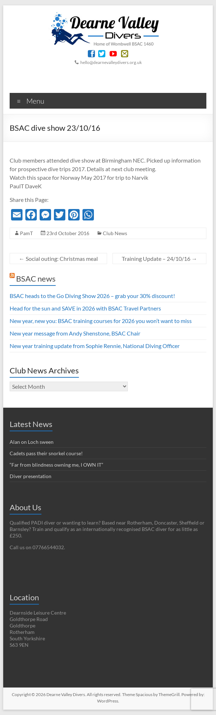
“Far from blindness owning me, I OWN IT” (56, 465)
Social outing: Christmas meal (58, 258)
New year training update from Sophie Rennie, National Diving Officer (95, 345)
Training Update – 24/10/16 (159, 258)
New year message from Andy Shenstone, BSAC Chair (75, 333)
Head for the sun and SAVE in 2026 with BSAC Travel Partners (85, 308)
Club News (115, 233)
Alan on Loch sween (32, 442)
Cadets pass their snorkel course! (46, 453)
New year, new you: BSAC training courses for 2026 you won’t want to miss (101, 320)
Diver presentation (30, 476)
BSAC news (36, 278)
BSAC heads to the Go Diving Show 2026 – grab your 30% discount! (92, 295)
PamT (26, 233)
